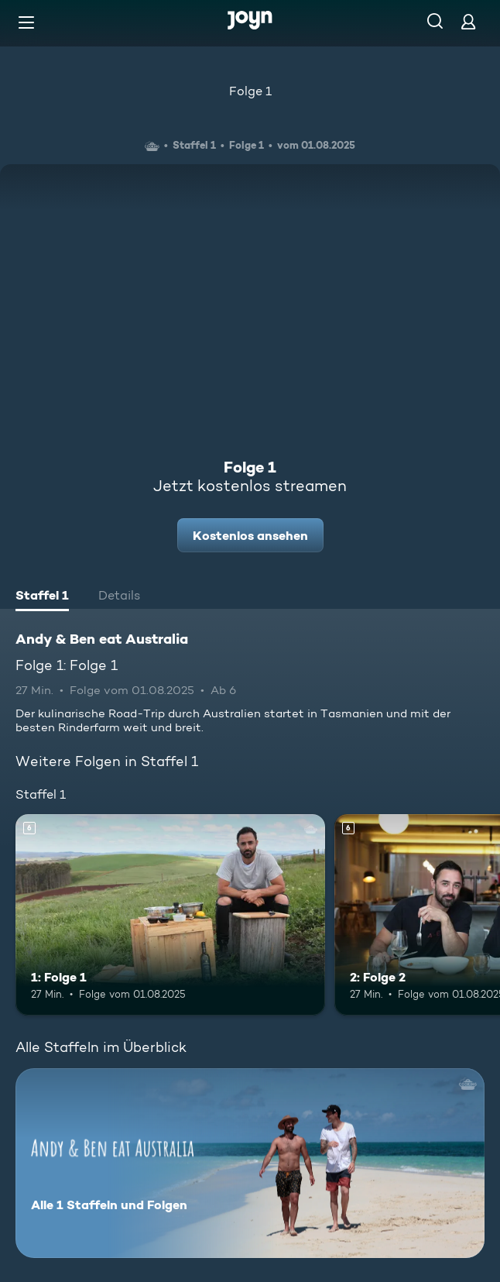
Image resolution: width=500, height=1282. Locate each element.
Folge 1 (250, 91)
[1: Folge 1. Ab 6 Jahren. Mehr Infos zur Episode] (170, 915)
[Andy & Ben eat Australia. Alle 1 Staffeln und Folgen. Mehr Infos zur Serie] (250, 1163)
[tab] (42, 597)
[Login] (468, 21)
